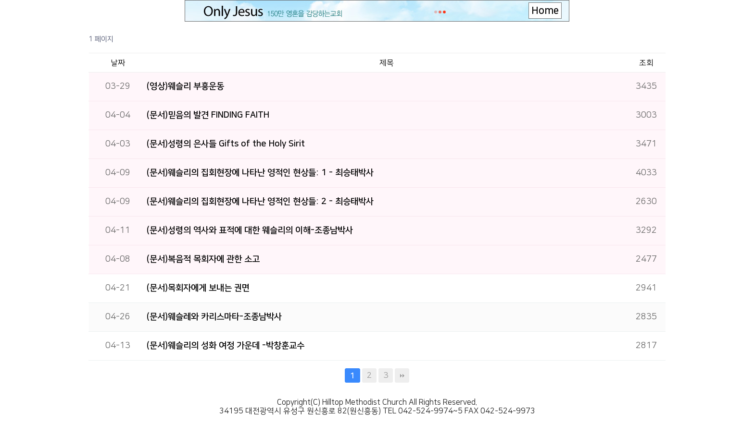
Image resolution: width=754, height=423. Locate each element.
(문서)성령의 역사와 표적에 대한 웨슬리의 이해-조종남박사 (250, 230)
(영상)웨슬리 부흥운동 (185, 86)
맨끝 (402, 375)
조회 (646, 63)
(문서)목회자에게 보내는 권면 (198, 288)
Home (545, 10)
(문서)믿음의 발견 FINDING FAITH (208, 115)
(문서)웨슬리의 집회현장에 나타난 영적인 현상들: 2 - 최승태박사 (260, 201)
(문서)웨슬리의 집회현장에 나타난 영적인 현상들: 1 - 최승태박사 (260, 173)
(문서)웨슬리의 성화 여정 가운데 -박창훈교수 (225, 345)
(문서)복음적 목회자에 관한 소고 (203, 259)
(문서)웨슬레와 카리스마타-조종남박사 (214, 317)
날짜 (118, 63)
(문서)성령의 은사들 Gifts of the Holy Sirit (226, 144)
